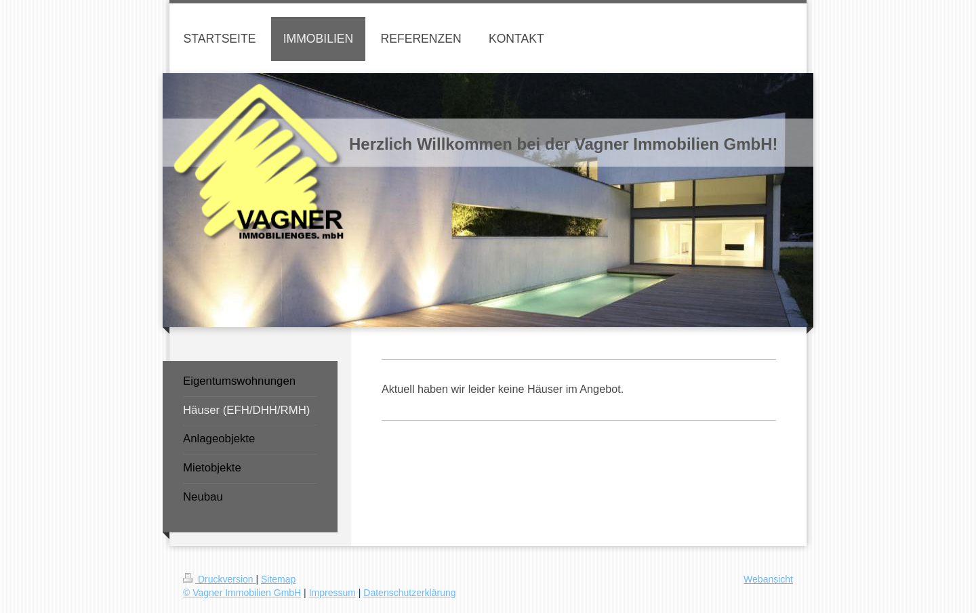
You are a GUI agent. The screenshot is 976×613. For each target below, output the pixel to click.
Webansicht (768, 579)
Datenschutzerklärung (409, 592)
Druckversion (219, 579)
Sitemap (278, 579)
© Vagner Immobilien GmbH (242, 592)
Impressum (332, 592)
